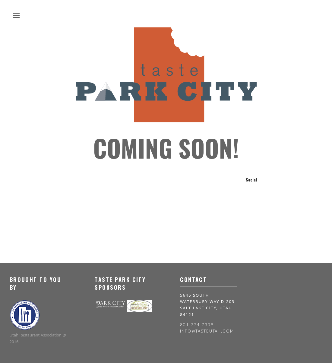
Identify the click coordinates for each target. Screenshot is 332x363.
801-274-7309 (196, 324)
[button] (16, 15)
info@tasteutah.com (207, 331)
